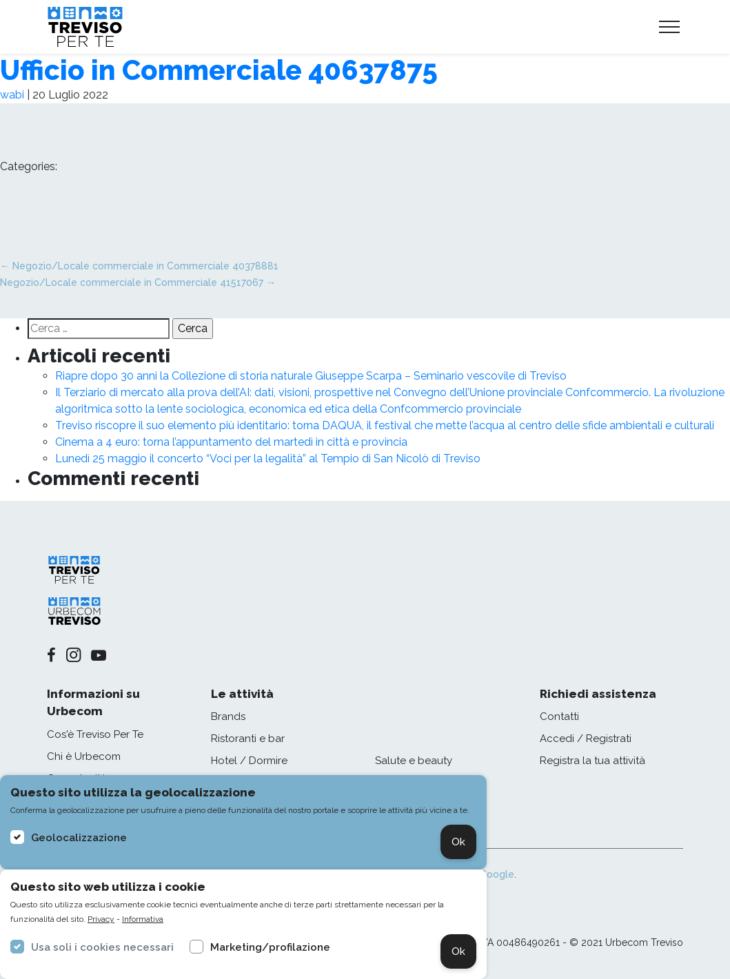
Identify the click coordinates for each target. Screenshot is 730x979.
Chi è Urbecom (84, 756)
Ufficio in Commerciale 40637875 (219, 70)
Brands (228, 716)
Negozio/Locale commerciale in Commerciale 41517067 (138, 282)
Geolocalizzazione (79, 838)
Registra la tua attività (592, 760)
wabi (12, 94)
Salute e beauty (413, 760)
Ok (458, 842)
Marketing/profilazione (270, 947)
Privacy (101, 919)
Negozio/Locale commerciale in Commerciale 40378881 (139, 265)
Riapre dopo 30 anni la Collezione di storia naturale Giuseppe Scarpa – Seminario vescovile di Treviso (311, 375)
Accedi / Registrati (585, 738)
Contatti (559, 716)
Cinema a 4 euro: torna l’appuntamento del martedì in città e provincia (231, 442)
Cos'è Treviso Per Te (95, 734)
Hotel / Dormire (249, 760)
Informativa (142, 919)
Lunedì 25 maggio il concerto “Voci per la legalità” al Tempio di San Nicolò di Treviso (267, 458)
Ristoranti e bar (248, 738)
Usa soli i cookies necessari (102, 947)
